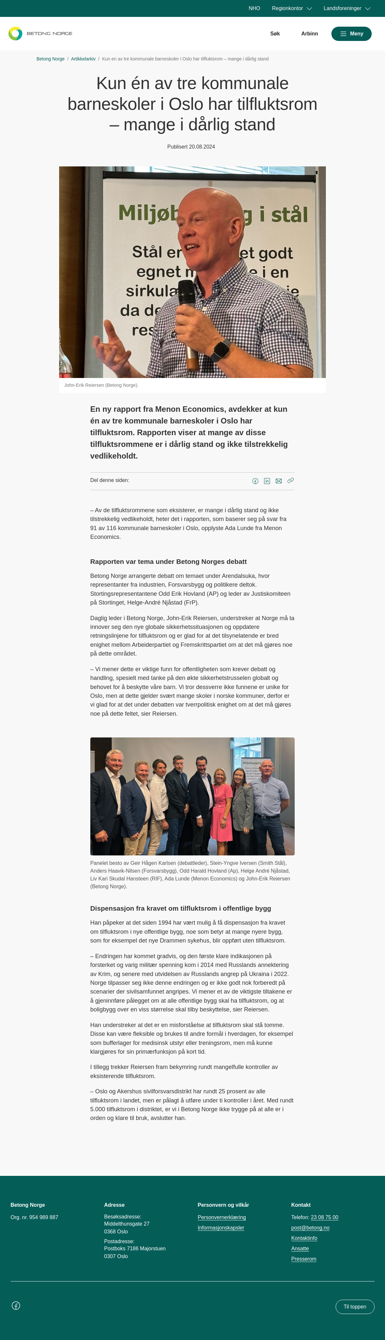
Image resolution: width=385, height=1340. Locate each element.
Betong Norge (51, 58)
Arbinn (309, 33)
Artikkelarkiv (83, 58)
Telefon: (315, 1217)
